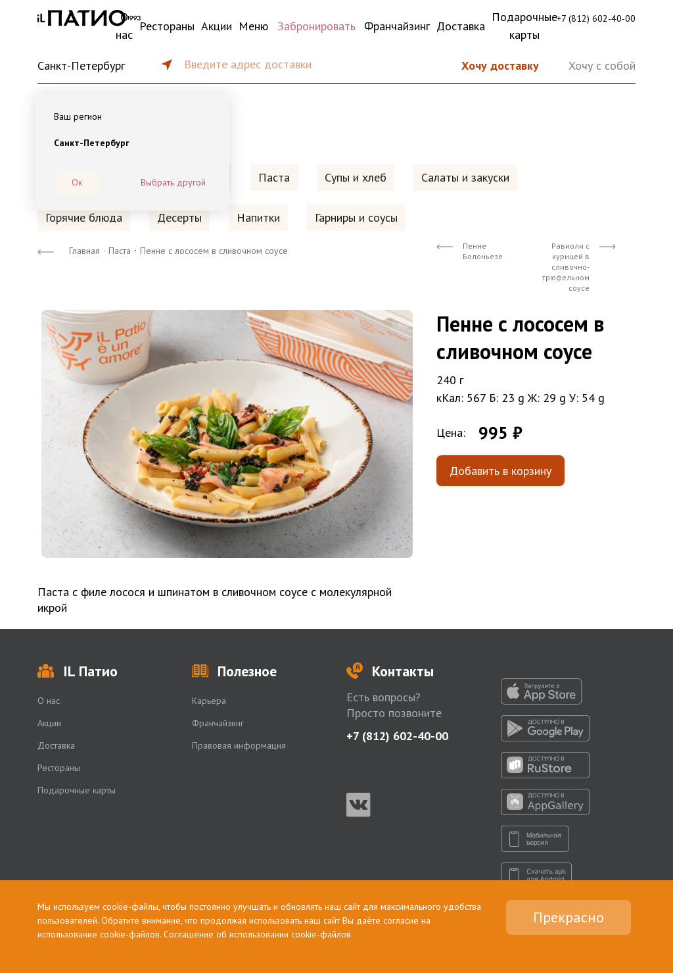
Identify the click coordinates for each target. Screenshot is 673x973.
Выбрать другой (173, 182)
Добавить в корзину (500, 470)
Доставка (460, 26)
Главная (84, 251)
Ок (77, 182)
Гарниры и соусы (356, 217)
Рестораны (167, 26)
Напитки (258, 217)
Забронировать (316, 26)
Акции (216, 26)
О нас (124, 25)
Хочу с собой (602, 65)
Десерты (179, 217)
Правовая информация (239, 745)
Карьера (209, 701)
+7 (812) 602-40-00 (596, 18)
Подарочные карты (524, 25)
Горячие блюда (83, 217)
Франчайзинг (397, 26)
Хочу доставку (500, 65)
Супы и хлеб (355, 177)
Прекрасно (568, 917)
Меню (253, 26)
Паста (274, 177)
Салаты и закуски (465, 177)
